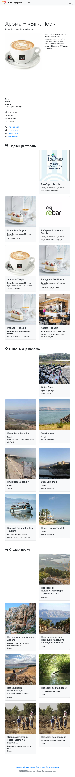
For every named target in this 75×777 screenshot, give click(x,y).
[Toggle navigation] (70, 3)
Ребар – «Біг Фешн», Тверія (52, 232)
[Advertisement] (37, 14)
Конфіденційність (22, 767)
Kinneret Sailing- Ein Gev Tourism (20, 529)
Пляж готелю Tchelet (52, 528)
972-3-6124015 (13, 130)
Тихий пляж (47, 433)
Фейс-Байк (47, 387)
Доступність (40, 767)
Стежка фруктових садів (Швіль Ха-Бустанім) (17, 740)
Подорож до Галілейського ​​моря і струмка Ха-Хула (52, 590)
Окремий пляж (49, 482)
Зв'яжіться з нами (52, 767)
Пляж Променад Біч (18, 482)
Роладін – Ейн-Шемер (53, 279)
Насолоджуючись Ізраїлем (20, 2)
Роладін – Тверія (16, 328)
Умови (32, 767)
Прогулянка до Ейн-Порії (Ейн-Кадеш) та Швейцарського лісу (52, 640)
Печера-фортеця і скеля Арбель (20, 638)
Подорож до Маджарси (54, 688)
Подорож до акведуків (53, 737)
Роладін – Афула (16, 230)
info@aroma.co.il (13, 133)
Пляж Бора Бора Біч (18, 433)
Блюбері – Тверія (50, 184)
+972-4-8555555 (13, 127)
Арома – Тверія (15, 279)
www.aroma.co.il (13, 137)
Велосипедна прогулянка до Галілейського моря (18, 691)
